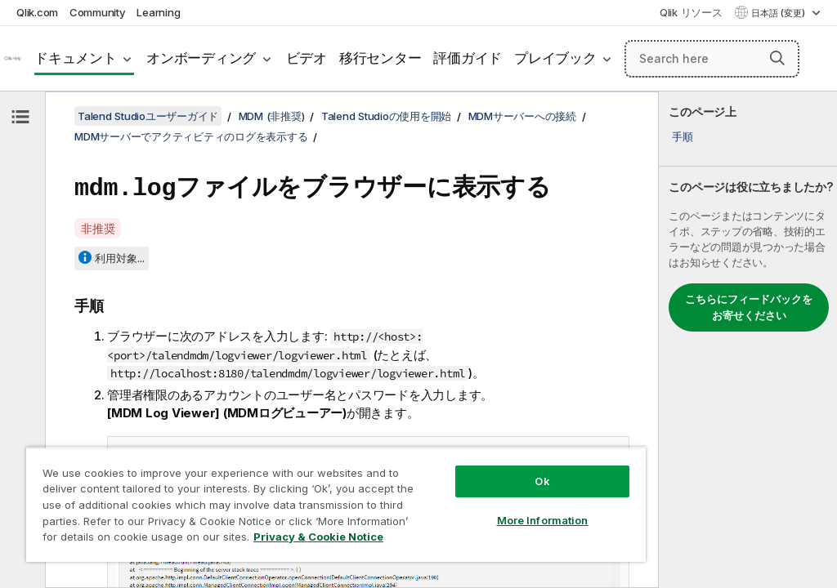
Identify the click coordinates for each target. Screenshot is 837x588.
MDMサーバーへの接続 (522, 115)
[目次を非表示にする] (20, 117)
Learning (158, 12)
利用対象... (120, 255)
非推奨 (97, 226)
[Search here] (712, 59)
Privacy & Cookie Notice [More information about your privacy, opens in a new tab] (318, 536)
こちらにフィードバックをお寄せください (748, 307)
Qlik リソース (691, 12)
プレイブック (555, 58)
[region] (336, 504)
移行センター (380, 58)
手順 (682, 136)
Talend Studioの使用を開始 (386, 115)
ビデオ (306, 58)
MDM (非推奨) (272, 115)
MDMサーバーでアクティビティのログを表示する (190, 136)
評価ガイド (467, 58)
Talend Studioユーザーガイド (148, 115)
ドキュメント (75, 58)
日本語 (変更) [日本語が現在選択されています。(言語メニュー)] (779, 13)
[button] (777, 58)
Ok (542, 481)
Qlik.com (37, 12)
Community (97, 12)
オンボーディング (201, 58)
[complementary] (748, 339)
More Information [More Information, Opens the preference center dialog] (543, 520)
